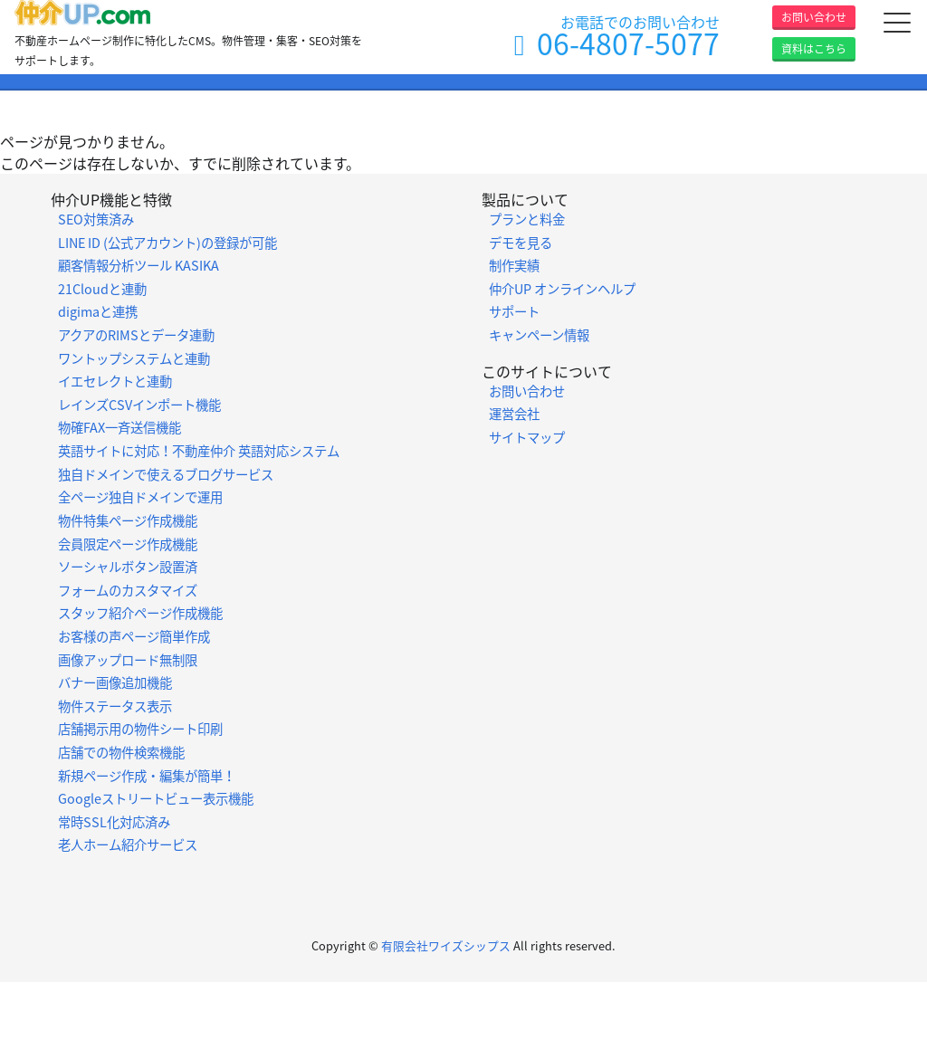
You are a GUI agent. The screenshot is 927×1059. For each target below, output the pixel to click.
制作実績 (514, 265)
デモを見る (520, 243)
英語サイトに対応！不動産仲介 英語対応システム (198, 451)
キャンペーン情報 (539, 335)
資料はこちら (813, 49)
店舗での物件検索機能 (121, 752)
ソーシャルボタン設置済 (127, 567)
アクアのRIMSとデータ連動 (136, 335)
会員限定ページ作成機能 (127, 544)
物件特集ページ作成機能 (127, 520)
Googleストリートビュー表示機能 (155, 798)
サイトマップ (527, 437)
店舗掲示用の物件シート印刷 (140, 729)
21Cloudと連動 (102, 289)
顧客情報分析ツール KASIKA (138, 265)
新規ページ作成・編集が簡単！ (146, 776)
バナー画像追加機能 (115, 682)
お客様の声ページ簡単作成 (134, 636)
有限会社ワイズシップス (446, 945)
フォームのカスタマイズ (127, 590)
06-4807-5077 (628, 43)
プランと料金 (527, 219)
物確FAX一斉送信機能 (119, 427)
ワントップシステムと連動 (134, 358)
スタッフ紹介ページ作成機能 (140, 613)
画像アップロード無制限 (127, 660)
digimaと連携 (98, 311)
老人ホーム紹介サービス (127, 844)
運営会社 (514, 414)
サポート (514, 311)
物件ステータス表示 (115, 706)
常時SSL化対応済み (114, 822)
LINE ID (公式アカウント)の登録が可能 (167, 243)
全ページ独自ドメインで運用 (140, 497)
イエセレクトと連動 (115, 381)
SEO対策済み (96, 219)
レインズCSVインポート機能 (139, 405)
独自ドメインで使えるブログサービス (165, 474)
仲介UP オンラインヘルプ (562, 289)
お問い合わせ (813, 17)
